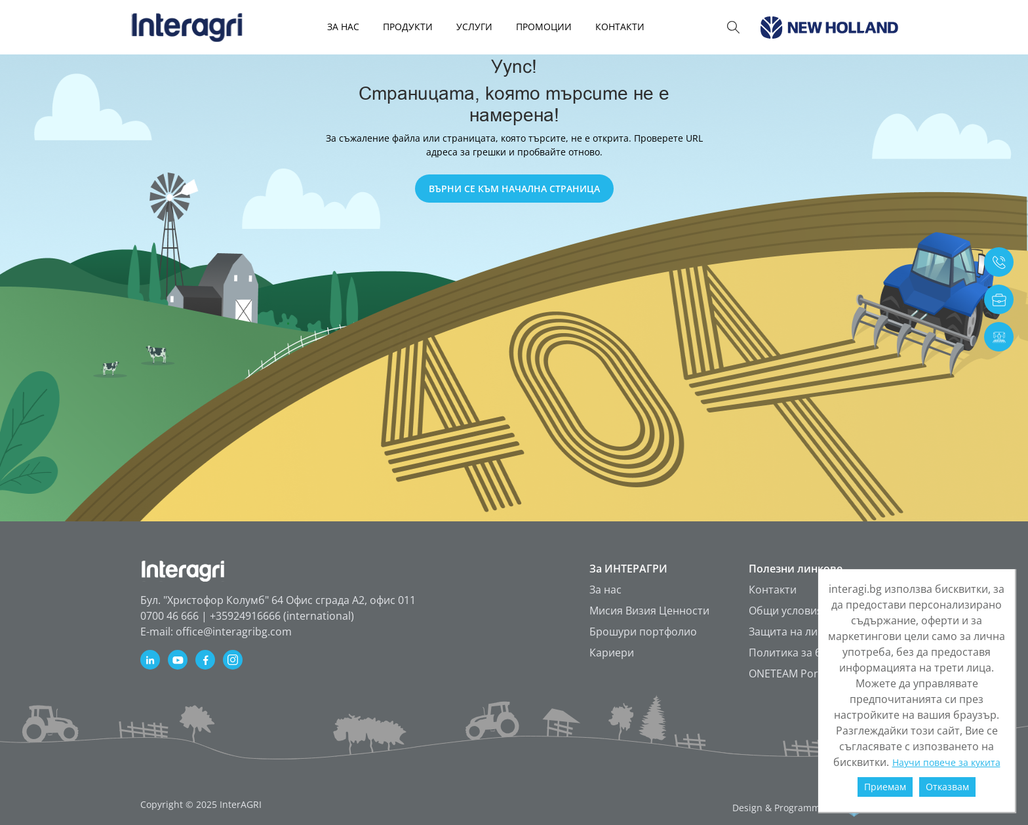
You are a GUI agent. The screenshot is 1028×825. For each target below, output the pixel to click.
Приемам (885, 786)
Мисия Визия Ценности (649, 610)
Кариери (611, 652)
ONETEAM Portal (790, 673)
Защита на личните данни (815, 631)
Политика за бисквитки (808, 652)
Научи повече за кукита (946, 762)
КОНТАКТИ (619, 26)
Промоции (544, 26)
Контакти (773, 589)
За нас (605, 589)
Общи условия (786, 610)
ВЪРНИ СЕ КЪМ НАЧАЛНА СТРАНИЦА (514, 188)
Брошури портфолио (643, 631)
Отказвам (947, 786)
